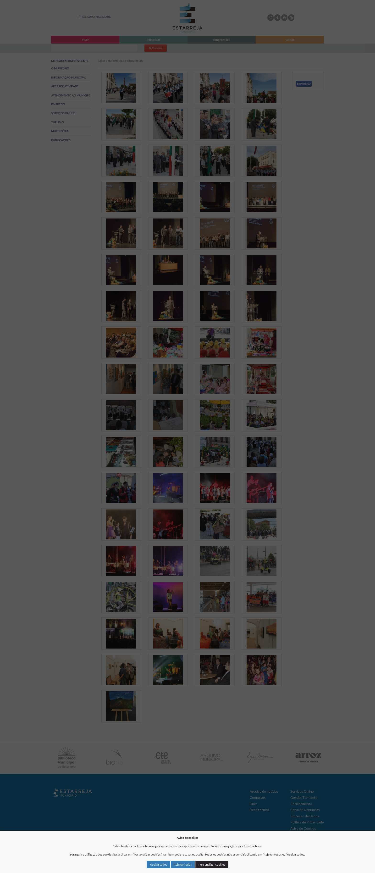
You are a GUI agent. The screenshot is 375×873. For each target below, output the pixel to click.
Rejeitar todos (183, 864)
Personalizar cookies (212, 864)
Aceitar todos (158, 864)
